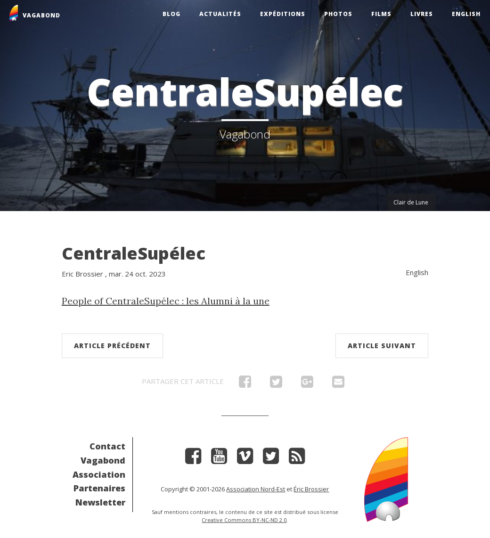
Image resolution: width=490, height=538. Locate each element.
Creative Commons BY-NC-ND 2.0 (244, 519)
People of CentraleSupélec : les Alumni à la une (166, 301)
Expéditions (282, 14)
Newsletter (100, 502)
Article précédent (112, 345)
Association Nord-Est (255, 489)
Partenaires (99, 488)
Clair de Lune (410, 202)
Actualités (220, 14)
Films (381, 14)
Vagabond (103, 460)
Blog (171, 14)
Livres (421, 14)
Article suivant (382, 345)
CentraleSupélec (133, 253)
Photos (338, 14)
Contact (107, 446)
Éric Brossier (311, 489)
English (466, 14)
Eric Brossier (82, 273)
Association (99, 474)
